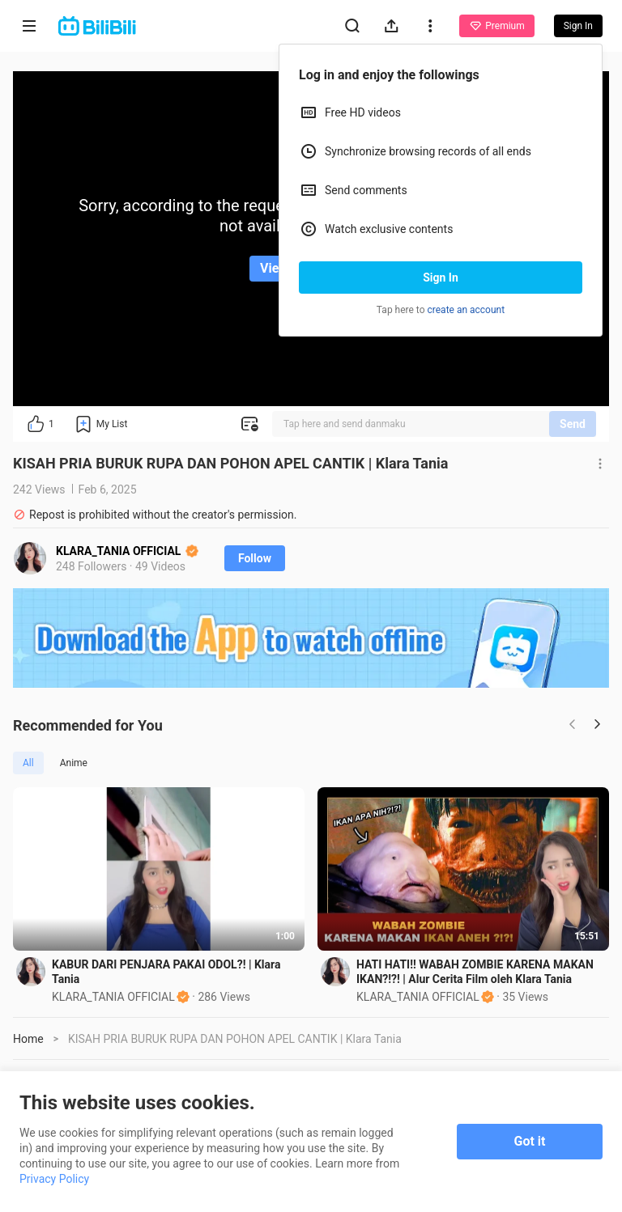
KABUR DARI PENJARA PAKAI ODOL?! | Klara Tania (166, 971)
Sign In (440, 277)
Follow (254, 558)
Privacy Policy (54, 1178)
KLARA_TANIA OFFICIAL (127, 551)
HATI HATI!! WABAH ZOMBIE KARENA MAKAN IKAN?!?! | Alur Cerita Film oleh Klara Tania (475, 971)
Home (28, 1038)
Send (573, 423)
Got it (530, 1141)
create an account (466, 310)
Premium (496, 25)
